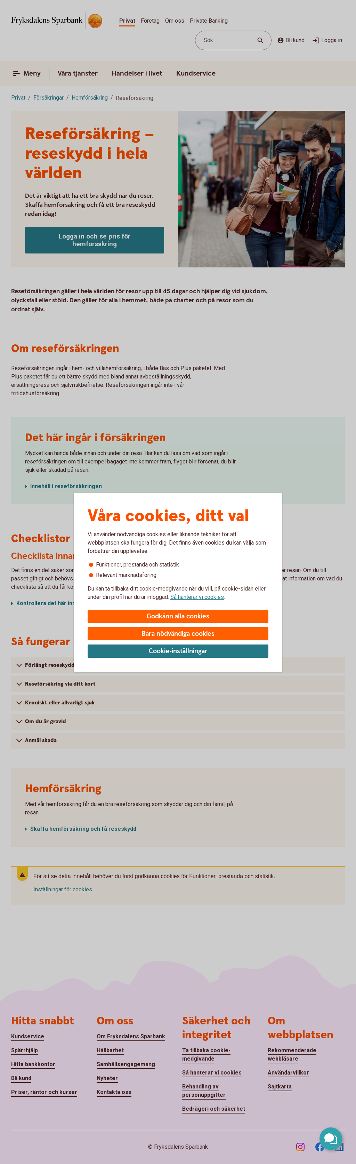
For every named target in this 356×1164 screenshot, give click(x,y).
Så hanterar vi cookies (197, 597)
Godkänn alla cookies (178, 616)
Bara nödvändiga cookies (178, 634)
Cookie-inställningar (178, 651)
